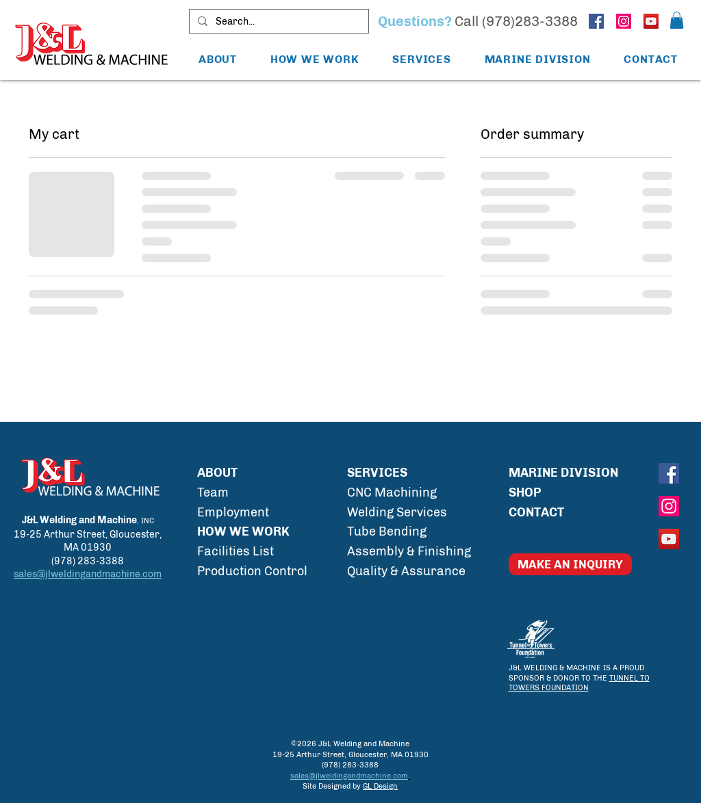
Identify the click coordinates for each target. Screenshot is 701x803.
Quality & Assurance (406, 571)
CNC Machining (392, 492)
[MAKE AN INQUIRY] (570, 564)
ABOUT (217, 472)
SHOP (525, 492)
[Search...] (278, 22)
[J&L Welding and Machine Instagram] (623, 21)
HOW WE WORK (243, 531)
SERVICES (377, 472)
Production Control (252, 571)
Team (213, 492)
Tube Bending (386, 531)
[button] (677, 20)
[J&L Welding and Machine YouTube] (651, 21)
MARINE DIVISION (563, 472)
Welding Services (397, 512)
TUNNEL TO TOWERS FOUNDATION (579, 683)
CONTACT (536, 512)
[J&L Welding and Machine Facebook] (596, 21)
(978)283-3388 (530, 21)
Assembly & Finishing (409, 551)
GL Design (380, 786)
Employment (233, 512)
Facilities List (235, 551)
